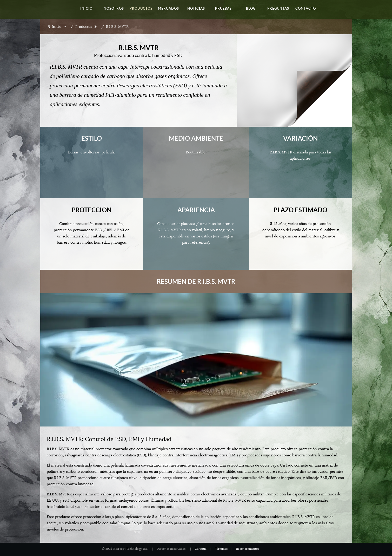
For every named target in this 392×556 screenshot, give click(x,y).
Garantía (201, 549)
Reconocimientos (247, 549)
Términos (221, 549)
